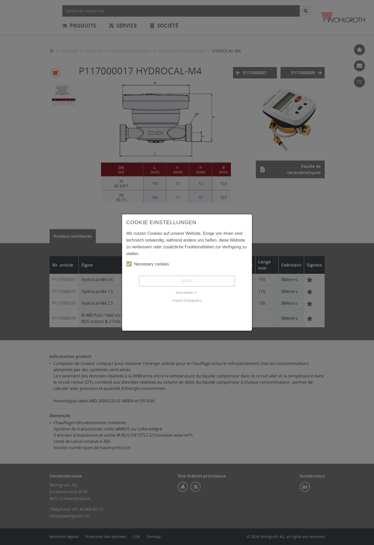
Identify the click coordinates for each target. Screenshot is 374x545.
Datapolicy (194, 300)
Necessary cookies (147, 264)
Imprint (177, 300)
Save (187, 281)
